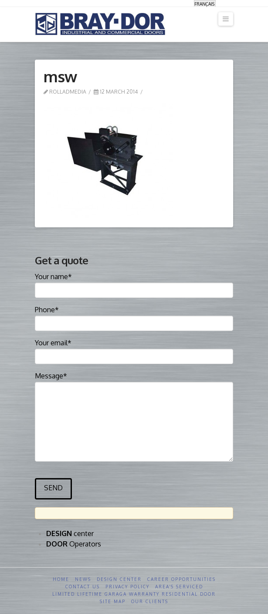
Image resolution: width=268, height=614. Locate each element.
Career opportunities (181, 579)
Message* (134, 381)
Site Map (113, 601)
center (70, 533)
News (83, 579)
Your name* (134, 284)
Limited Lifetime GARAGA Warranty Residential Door (134, 594)
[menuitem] (204, 3)
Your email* (134, 350)
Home (61, 579)
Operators (73, 544)
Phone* (134, 317)
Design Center (119, 579)
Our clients (149, 601)
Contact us (82, 586)
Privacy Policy (127, 586)
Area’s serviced (179, 586)
